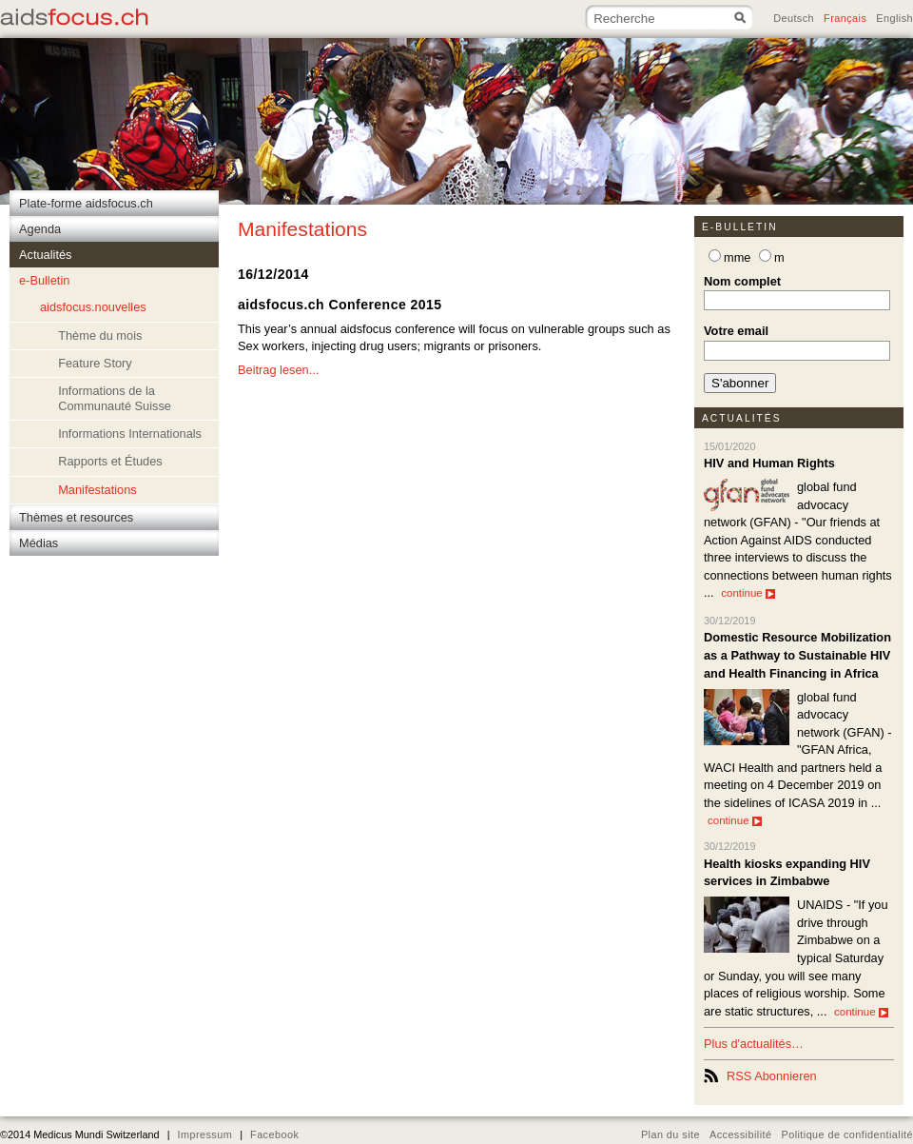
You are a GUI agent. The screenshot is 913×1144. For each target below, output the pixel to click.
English (894, 18)
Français (845, 18)
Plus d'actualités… (754, 1043)
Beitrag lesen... (278, 370)
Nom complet (742, 281)
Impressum (204, 1134)
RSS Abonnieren (772, 1076)
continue (748, 593)
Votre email (736, 331)
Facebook (274, 1134)
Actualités (742, 418)
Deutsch (793, 18)
